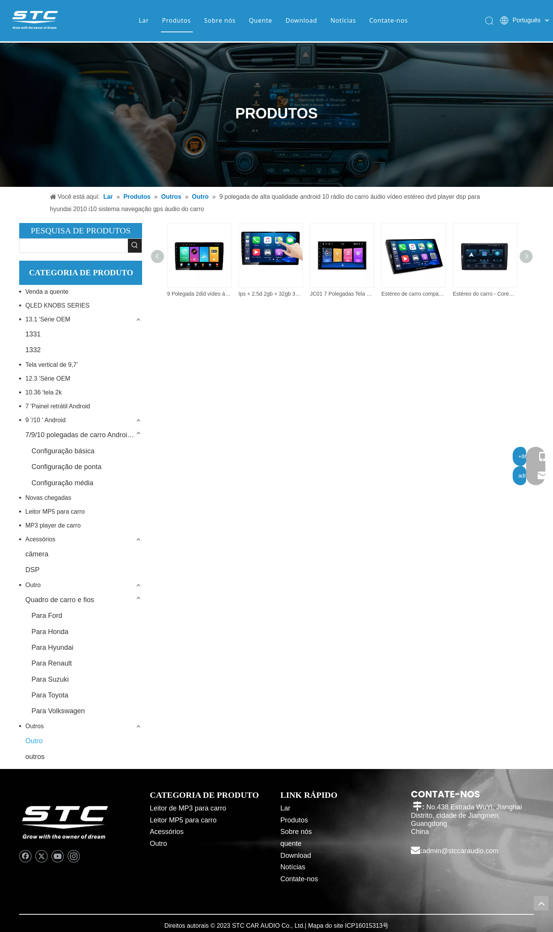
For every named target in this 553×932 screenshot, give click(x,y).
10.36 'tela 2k (43, 392)
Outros (34, 726)
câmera (36, 554)
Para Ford (46, 615)
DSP (32, 570)
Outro (33, 585)
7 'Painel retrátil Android (57, 406)
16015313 (368, 925)
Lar (143, 21)
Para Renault (51, 663)
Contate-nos (388, 21)
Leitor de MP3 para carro (188, 808)
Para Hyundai (52, 647)
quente (290, 843)
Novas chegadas (48, 497)
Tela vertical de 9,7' (51, 364)
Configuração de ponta (66, 467)
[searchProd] (74, 246)
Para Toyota (49, 695)
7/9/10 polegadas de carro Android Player (83, 435)
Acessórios (40, 539)
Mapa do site (325, 925)
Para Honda (49, 632)
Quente (260, 21)
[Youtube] (57, 856)
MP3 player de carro (53, 525)
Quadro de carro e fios (59, 600)
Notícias (342, 21)
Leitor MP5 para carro (55, 511)
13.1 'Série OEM (47, 319)
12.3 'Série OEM (47, 378)
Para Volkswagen (58, 711)
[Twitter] (41, 856)
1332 (33, 350)
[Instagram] (74, 856)
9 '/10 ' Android (45, 420)
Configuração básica (62, 451)
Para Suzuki (50, 679)
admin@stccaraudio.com (460, 851)
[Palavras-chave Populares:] (135, 246)
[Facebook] (25, 856)
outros (35, 757)
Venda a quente (46, 291)
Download (300, 21)
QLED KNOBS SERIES (57, 305)
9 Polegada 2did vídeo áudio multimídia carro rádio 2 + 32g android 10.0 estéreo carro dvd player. (199, 294)
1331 (33, 334)
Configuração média (62, 483)
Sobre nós (219, 21)
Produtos (175, 21)
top (541, 903)
